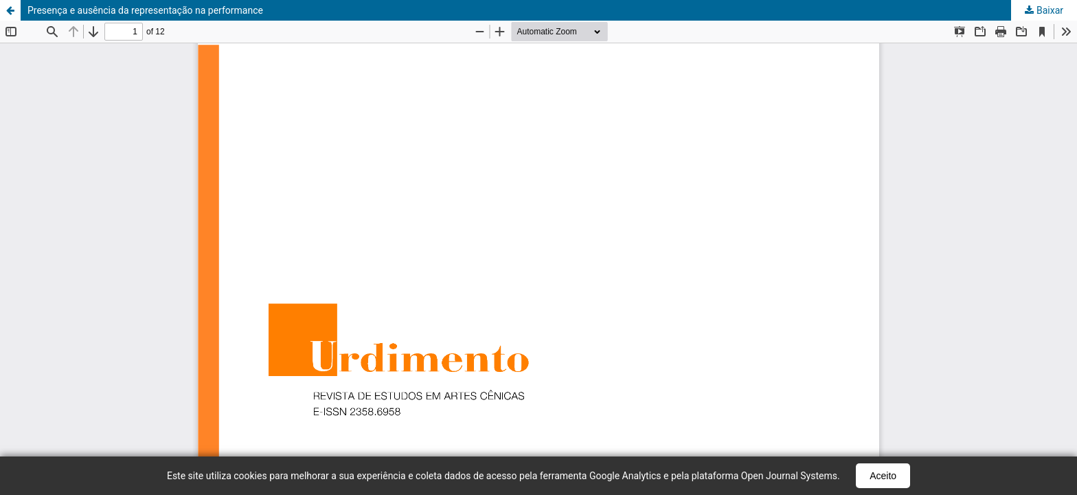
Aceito (883, 475)
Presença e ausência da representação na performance (145, 10)
